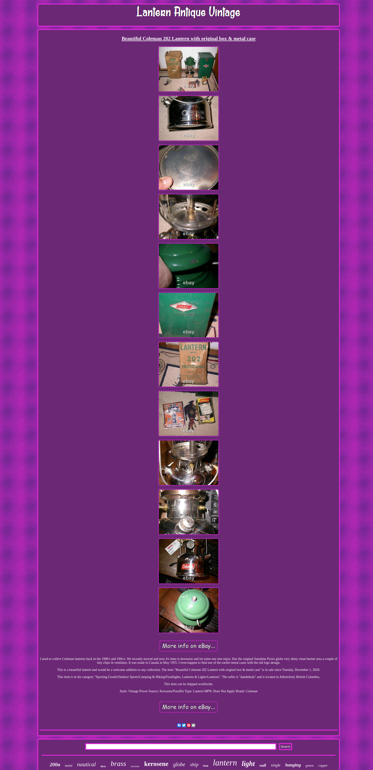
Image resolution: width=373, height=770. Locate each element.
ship (194, 764)
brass (118, 763)
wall (263, 765)
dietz (103, 766)
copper (323, 765)
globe (179, 764)
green (310, 765)
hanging (293, 764)
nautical (86, 764)
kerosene (156, 763)
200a (55, 764)
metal (68, 765)
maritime (135, 766)
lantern (225, 762)
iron (205, 765)
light (248, 763)
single (276, 765)
